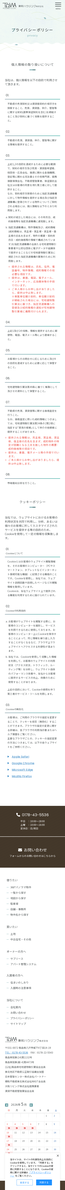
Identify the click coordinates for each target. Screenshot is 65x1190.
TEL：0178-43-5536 (16, 1052)
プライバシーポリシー (22, 1018)
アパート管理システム (23, 964)
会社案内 (15, 1007)
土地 (13, 934)
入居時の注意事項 (20, 988)
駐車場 (14, 903)
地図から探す (18, 898)
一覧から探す (18, 892)
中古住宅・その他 (20, 939)
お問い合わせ (18, 1012)
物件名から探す (19, 914)
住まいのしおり (19, 982)
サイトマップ (18, 1023)
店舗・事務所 (18, 909)
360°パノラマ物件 (20, 887)
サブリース (16, 958)
